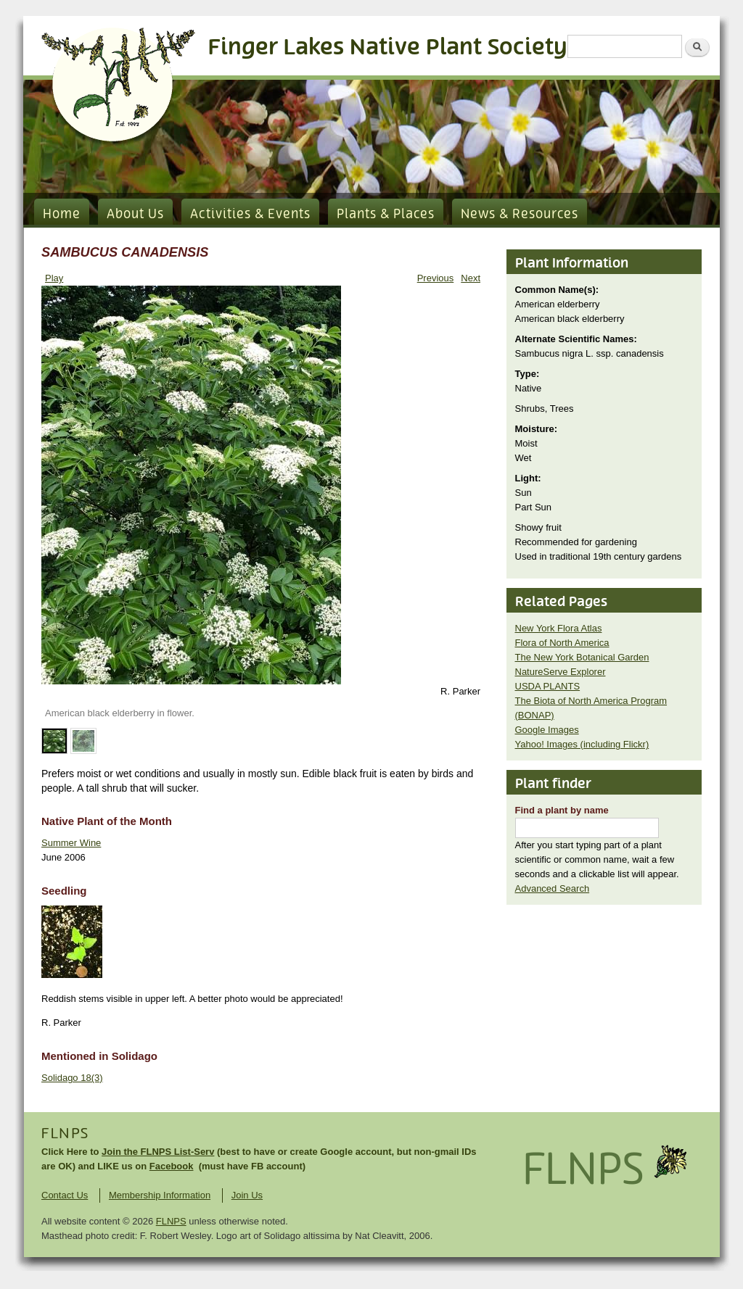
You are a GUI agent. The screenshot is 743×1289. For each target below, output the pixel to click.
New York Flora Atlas (558, 628)
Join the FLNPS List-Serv (158, 1151)
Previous (435, 278)
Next (470, 278)
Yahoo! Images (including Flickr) (582, 744)
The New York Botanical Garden (582, 657)
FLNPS (65, 1134)
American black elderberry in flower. (119, 713)
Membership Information (159, 1195)
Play (54, 278)
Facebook (171, 1166)
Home (62, 214)
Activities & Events (250, 214)
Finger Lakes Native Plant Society (387, 47)
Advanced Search (552, 888)
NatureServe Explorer (560, 671)
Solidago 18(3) (72, 1077)
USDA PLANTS (547, 686)
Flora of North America (562, 642)
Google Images (547, 729)
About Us (135, 214)
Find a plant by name (562, 810)
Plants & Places (386, 214)
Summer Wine (71, 842)
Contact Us (64, 1195)
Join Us (247, 1195)
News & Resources (519, 214)
